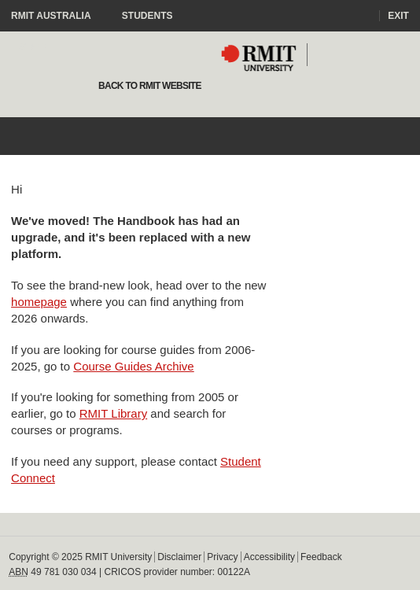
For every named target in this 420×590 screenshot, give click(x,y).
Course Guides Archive (133, 366)
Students (147, 15)
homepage (39, 301)
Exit (398, 15)
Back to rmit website (148, 85)
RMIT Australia (58, 15)
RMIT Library (113, 413)
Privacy (222, 556)
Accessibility (269, 556)
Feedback (321, 556)
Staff (34, 47)
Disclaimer (179, 556)
